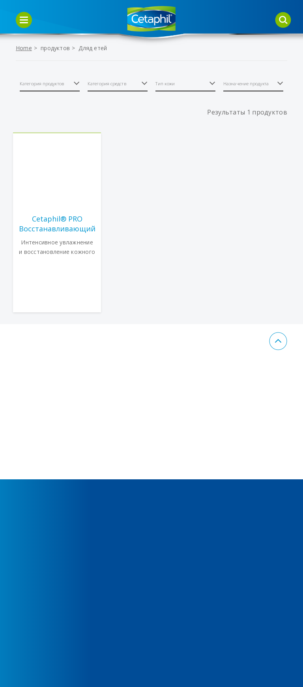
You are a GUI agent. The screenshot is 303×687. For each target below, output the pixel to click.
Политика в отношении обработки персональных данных (185, 507)
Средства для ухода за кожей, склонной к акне (114, 481)
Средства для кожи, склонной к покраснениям (41, 518)
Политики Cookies (190, 470)
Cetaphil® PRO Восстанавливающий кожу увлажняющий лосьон (57, 224)
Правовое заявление (179, 576)
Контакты (177, 454)
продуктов (55, 48)
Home (24, 48)
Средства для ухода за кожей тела (39, 481)
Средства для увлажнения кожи (109, 449)
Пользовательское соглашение (191, 549)
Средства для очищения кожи (40, 449)
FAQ (169, 596)
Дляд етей (93, 48)
